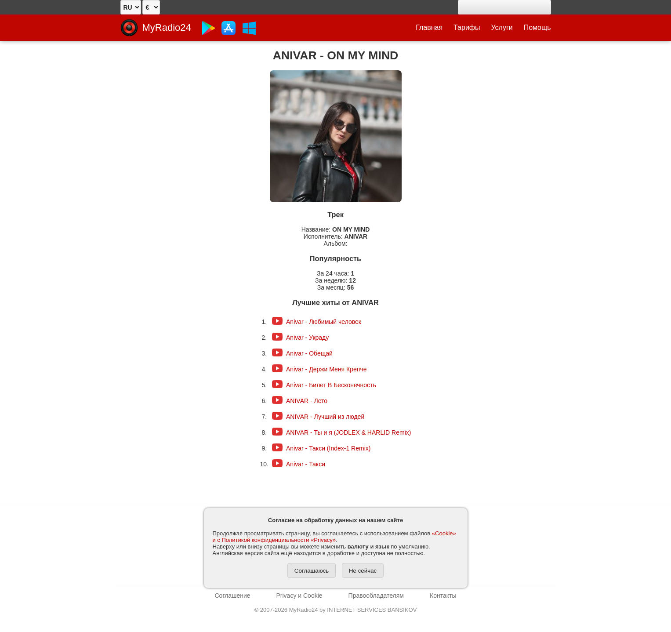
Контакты (443, 595)
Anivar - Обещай (309, 353)
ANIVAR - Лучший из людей (325, 416)
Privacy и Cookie (299, 595)
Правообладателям (376, 595)
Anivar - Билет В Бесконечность (331, 385)
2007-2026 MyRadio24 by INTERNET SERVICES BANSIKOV (335, 610)
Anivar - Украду (307, 337)
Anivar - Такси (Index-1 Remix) (328, 448)
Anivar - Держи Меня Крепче (326, 369)
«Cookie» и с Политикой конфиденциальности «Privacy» (334, 536)
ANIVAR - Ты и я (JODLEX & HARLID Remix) (348, 432)
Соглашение (232, 595)
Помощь (537, 27)
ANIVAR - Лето (306, 400)
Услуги (502, 27)
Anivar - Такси (305, 464)
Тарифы (466, 27)
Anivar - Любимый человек (323, 321)
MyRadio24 (166, 27)
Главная (429, 27)
